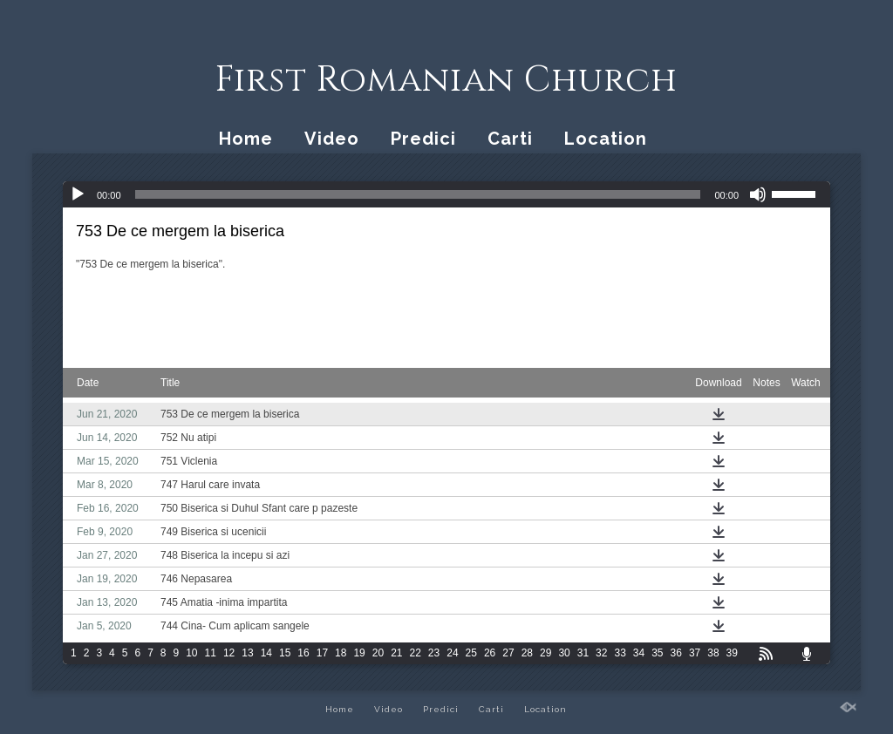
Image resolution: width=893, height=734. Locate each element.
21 (396, 653)
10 (191, 653)
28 (527, 653)
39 (732, 653)
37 (694, 653)
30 (563, 653)
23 (434, 653)
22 (415, 653)
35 (657, 653)
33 (619, 653)
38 (713, 653)
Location (605, 138)
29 (545, 653)
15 (284, 653)
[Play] (77, 194)
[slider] (418, 194)
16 (303, 653)
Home (246, 138)
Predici (423, 138)
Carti (510, 138)
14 (266, 653)
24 (452, 653)
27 (508, 653)
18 (340, 653)
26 (489, 653)
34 (638, 653)
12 (229, 653)
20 (378, 653)
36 (676, 653)
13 (247, 653)
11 (210, 653)
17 (322, 653)
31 (583, 653)
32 (601, 653)
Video (331, 138)
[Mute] (758, 194)
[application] (446, 194)
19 (359, 653)
